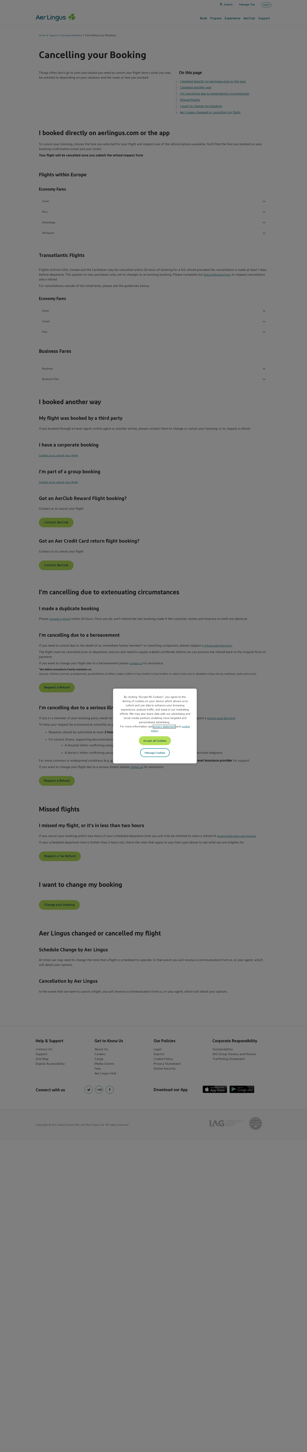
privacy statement (164, 726)
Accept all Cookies (155, 740)
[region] (155, 726)
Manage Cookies (155, 753)
